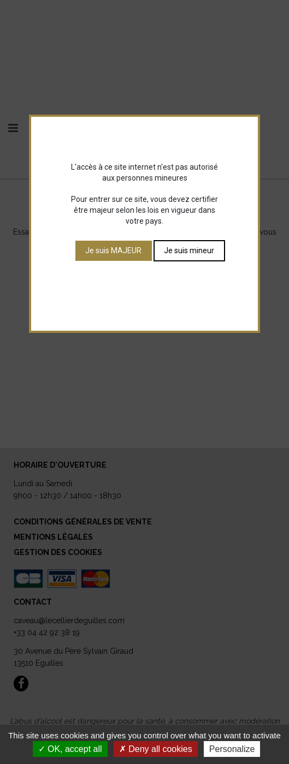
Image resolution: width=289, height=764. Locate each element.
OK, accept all (70, 749)
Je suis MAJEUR (113, 250)
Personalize (232, 749)
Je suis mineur (189, 250)
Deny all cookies (155, 749)
